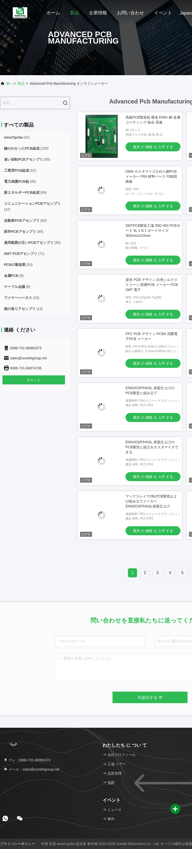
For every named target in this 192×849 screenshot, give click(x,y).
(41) (17, 137)
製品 (74, 12)
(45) (20, 181)
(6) (17, 287)
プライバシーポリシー (17, 844)
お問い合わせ (130, 12)
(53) (18, 265)
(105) (26, 148)
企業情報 (98, 12)
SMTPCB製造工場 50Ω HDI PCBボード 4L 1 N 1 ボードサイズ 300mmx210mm (153, 231)
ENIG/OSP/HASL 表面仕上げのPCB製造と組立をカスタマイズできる (152, 447)
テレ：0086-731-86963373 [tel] (27, 760)
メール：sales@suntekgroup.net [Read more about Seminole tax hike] (31, 769)
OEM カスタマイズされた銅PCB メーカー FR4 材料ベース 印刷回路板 (151, 176)
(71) (24, 254)
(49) (23, 232)
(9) (14, 276)
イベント (163, 12)
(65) (27, 159)
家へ (9, 83)
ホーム (53, 12)
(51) (20, 170)
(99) (25, 192)
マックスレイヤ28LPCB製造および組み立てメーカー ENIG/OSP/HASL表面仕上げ (151, 501)
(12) (23, 309)
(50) (25, 221)
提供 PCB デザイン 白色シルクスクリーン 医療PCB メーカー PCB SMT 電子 (152, 285)
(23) (21, 298)
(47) (32, 206)
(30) (32, 243)
